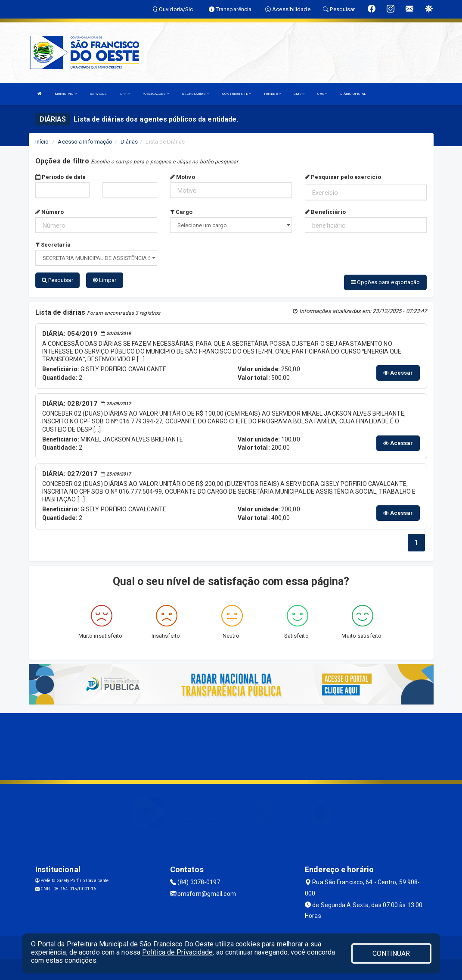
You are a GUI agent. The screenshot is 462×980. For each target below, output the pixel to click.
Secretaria (53, 244)
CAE (322, 94)
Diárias (129, 141)
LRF (125, 94)
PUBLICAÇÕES (156, 94)
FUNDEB (272, 94)
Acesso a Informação (85, 141)
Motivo (182, 177)
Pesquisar (57, 280)
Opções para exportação (385, 282)
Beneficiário (325, 212)
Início (42, 141)
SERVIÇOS (98, 94)
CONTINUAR (391, 953)
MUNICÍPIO (66, 94)
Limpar (105, 280)
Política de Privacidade (177, 952)
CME (299, 94)
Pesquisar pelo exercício (343, 177)
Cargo (181, 212)
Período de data (60, 177)
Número (49, 212)
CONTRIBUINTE (236, 94)
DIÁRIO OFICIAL (353, 94)
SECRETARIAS (195, 94)
